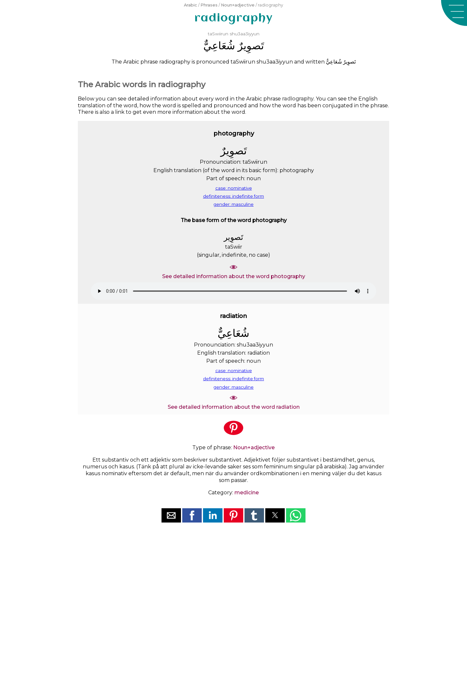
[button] (454, 13)
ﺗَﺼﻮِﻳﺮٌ (251, 45)
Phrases (209, 5)
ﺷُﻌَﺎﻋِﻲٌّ (219, 45)
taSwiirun (218, 33)
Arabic (190, 5)
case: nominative (233, 188)
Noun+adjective (238, 5)
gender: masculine (233, 204)
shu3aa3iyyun (244, 33)
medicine (246, 492)
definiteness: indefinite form (233, 196)
